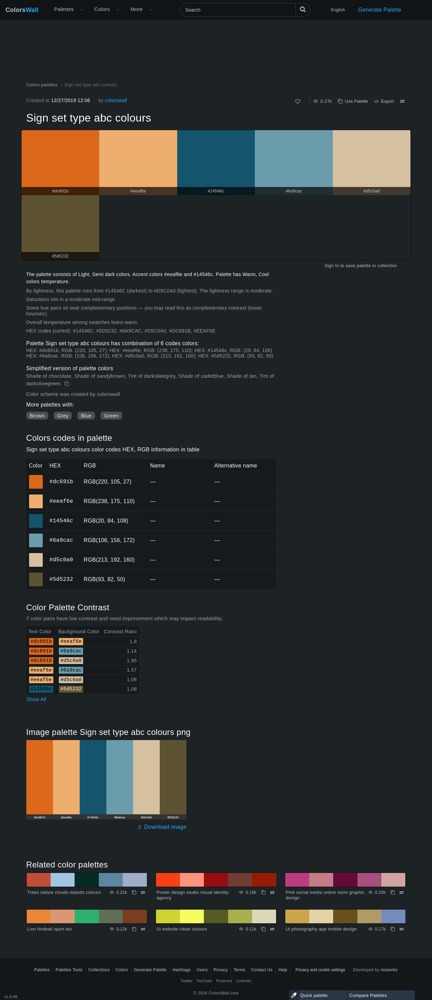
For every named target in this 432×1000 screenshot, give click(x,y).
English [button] (338, 10)
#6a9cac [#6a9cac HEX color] (36, 536)
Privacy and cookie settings (320, 969)
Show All (37, 699)
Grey (63, 415)
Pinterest (224, 981)
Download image (161, 827)
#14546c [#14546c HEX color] (36, 516)
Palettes (64, 9)
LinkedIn (243, 981)
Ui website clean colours (182, 929)
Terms (239, 969)
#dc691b (61, 481)
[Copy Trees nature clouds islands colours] (134, 892)
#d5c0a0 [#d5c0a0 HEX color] (36, 555)
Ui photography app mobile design (321, 929)
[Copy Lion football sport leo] (134, 929)
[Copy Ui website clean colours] (263, 929)
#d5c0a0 (61, 559)
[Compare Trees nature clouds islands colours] (143, 892)
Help (282, 969)
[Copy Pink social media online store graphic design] (393, 892)
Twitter (187, 981)
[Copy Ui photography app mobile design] (393, 929)
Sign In (331, 265)
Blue (86, 415)
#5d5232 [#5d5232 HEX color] (36, 575)
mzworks (389, 969)
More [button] (136, 9)
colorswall (116, 100)
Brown (37, 415)
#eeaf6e (61, 501)
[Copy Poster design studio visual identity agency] (263, 892)
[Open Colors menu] (118, 10)
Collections (99, 969)
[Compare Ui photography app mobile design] (401, 929)
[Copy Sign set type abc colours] (67, 384)
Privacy (220, 969)
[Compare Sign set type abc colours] (402, 101)
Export (384, 101)
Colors (22, 10)
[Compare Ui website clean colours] (272, 929)
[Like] (298, 101)
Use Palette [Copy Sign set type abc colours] (353, 101)
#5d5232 (61, 579)
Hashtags (181, 969)
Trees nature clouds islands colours (64, 892)
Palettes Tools (69, 969)
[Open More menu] (82, 10)
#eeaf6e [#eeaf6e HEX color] (36, 497)
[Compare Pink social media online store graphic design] (401, 892)
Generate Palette (379, 10)
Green (111, 415)
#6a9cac (61, 540)
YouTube (204, 981)
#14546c (61, 520)
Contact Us (262, 969)
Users (202, 969)
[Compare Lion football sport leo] (143, 929)
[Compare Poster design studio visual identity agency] (272, 892)
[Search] (245, 10)
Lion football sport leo (49, 929)
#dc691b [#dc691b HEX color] (36, 477)
